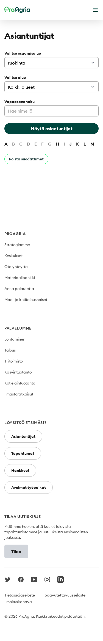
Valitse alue (15, 77)
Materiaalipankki (19, 277)
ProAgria (15, 233)
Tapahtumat (22, 453)
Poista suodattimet (26, 159)
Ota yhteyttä (16, 266)
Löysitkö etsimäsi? (25, 422)
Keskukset (13, 255)
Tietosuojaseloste (19, 595)
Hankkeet (20, 470)
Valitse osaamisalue (22, 53)
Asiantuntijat (23, 436)
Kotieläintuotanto (19, 383)
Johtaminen (14, 339)
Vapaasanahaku (19, 101)
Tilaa (16, 551)
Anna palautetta (19, 288)
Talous (10, 350)
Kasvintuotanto (18, 372)
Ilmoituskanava (18, 601)
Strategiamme (17, 244)
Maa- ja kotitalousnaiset (25, 299)
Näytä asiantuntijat (52, 128)
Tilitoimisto (13, 361)
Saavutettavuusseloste (65, 595)
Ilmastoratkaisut (18, 394)
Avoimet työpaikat (28, 487)
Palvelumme (18, 328)
